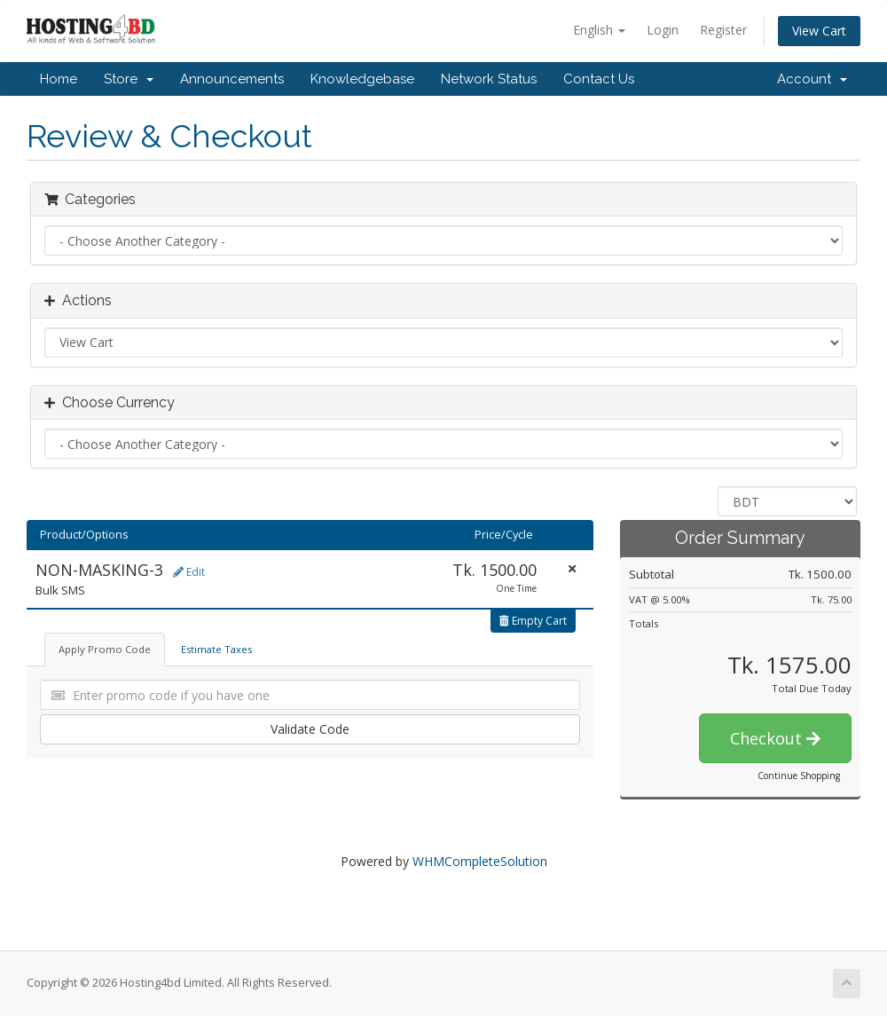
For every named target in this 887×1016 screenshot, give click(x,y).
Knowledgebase (362, 79)
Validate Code (310, 729)
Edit (189, 571)
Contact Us (598, 79)
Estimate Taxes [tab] (216, 649)
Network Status (489, 79)
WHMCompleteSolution (479, 861)
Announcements (232, 79)
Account (812, 79)
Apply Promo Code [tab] (105, 649)
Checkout (775, 738)
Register (723, 29)
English (599, 29)
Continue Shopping (798, 775)
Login (663, 29)
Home (58, 79)
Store (128, 79)
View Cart (819, 30)
